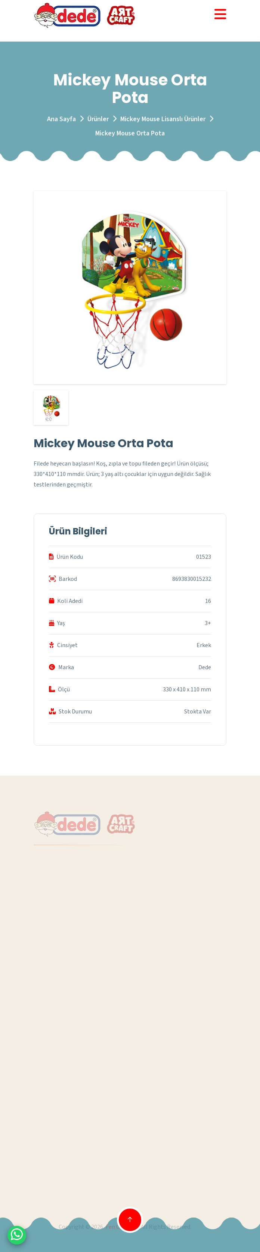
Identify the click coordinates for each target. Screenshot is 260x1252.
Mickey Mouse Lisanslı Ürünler (162, 120)
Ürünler (98, 120)
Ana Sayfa (61, 120)
